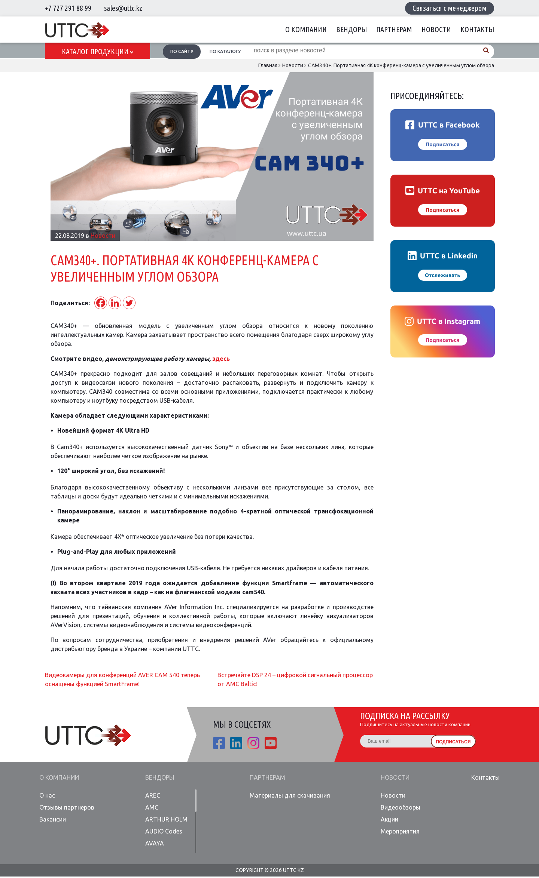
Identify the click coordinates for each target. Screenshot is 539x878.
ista (253, 743)
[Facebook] (100, 303)
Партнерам (394, 29)
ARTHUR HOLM (166, 819)
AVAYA (154, 843)
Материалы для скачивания (290, 795)
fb (219, 743)
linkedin (236, 743)
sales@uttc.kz (123, 8)
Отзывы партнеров (66, 807)
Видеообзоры (400, 807)
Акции (389, 819)
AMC (151, 807)
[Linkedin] (115, 303)
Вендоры (351, 29)
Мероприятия (400, 831)
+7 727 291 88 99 (68, 8)
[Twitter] (129, 303)
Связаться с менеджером (449, 8)
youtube (271, 743)
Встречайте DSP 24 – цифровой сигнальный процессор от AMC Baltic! (295, 679)
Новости (436, 29)
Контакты (477, 29)
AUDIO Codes (163, 831)
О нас (47, 795)
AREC (152, 795)
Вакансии (52, 819)
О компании (306, 29)
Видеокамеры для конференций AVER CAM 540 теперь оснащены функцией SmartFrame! (122, 679)
